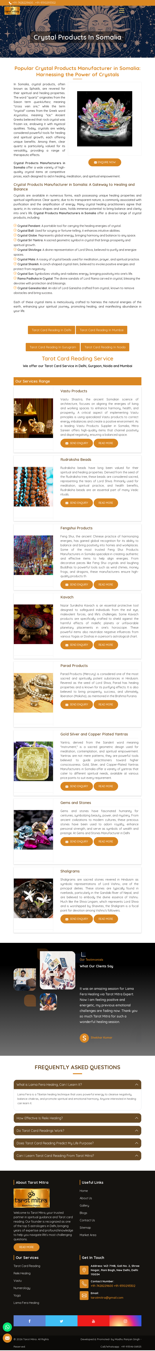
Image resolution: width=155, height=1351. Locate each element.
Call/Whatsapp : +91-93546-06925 (120, 1347)
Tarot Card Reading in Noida (104, 348)
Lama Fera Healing (26, 1303)
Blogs (83, 1213)
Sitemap (85, 1228)
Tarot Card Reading (27, 1266)
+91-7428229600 (21, 2)
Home (84, 1191)
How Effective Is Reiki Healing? (40, 1119)
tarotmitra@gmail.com (107, 1298)
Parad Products (74, 666)
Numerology (22, 1289)
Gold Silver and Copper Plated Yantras (94, 735)
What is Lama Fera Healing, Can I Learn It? (49, 1085)
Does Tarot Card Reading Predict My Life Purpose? (55, 1144)
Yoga (17, 1296)
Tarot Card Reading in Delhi (51, 330)
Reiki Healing (22, 1274)
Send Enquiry (79, 445)
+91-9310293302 (45, 2)
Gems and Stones (75, 803)
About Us (86, 1199)
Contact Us (87, 1221)
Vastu (18, 1281)
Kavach (66, 597)
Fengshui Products (76, 528)
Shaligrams (70, 872)
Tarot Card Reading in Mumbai (101, 330)
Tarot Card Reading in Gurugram (53, 348)
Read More (106, 445)
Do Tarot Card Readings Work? (40, 1131)
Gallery (84, 1206)
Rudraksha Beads (75, 460)
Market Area (88, 1235)
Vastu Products (73, 391)
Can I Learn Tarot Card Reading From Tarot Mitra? (55, 1156)
